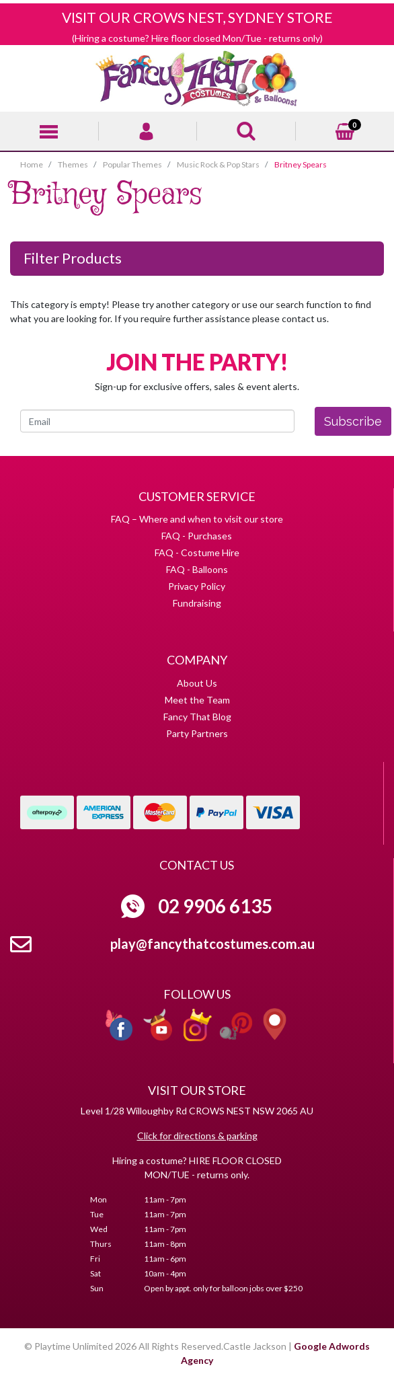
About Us (197, 683)
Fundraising (197, 603)
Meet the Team (197, 699)
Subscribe (353, 421)
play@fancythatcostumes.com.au (212, 943)
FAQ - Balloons (197, 569)
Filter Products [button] (73, 258)
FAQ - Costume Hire (197, 552)
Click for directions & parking (197, 1135)
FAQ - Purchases (196, 535)
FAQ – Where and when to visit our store (197, 519)
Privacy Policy (196, 586)
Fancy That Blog (197, 716)
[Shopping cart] (345, 129)
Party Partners (197, 733)
